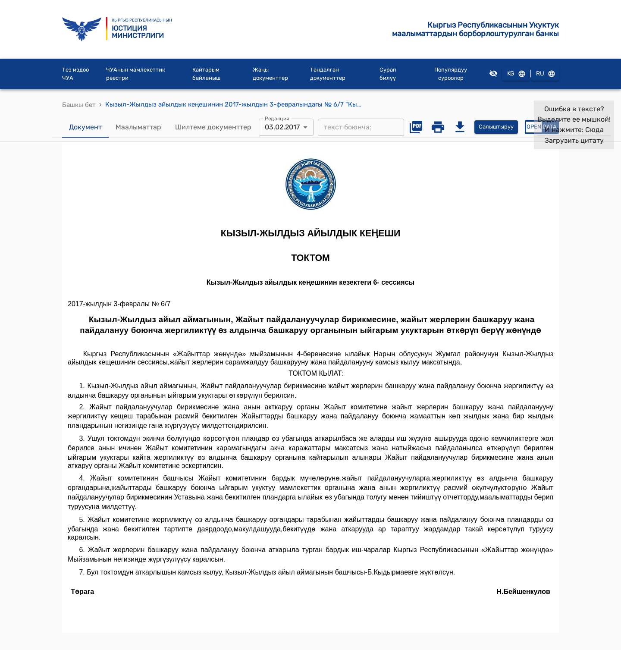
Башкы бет (79, 105)
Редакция (277, 118)
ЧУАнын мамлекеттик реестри (135, 74)
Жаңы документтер (270, 74)
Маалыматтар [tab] (138, 127)
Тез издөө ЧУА (75, 74)
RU (545, 74)
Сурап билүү (388, 74)
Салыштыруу (496, 127)
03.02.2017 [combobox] (282, 127)
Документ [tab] (85, 127)
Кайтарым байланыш (206, 74)
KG (516, 74)
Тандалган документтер (327, 74)
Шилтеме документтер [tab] (213, 127)
